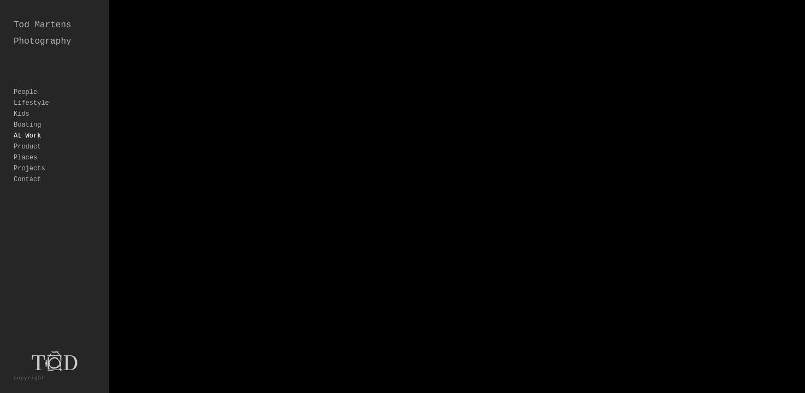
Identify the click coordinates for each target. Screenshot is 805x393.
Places (25, 141)
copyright (29, 378)
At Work (27, 119)
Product (27, 130)
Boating (27, 108)
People (25, 76)
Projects (29, 152)
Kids (21, 98)
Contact (27, 163)
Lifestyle (31, 87)
